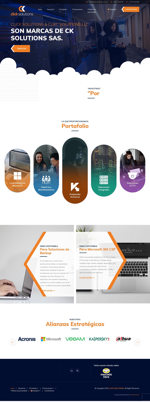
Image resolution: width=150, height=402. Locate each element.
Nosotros (50, 9)
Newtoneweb (134, 395)
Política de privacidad (92, 10)
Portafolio (63, 9)
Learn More (47, 291)
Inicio (40, 9)
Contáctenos (131, 9)
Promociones (77, 9)
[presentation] (13, 343)
